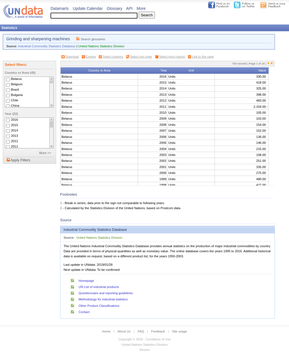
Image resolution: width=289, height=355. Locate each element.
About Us (124, 331)
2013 (14, 135)
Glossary (114, 8)
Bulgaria (17, 95)
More (141, 8)
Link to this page (203, 56)
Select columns (113, 56)
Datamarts (60, 8)
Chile (14, 100)
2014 (14, 130)
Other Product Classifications (99, 305)
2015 (14, 125)
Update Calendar (88, 8)
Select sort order (141, 56)
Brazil (15, 89)
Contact (84, 312)
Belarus (16, 79)
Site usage (179, 331)
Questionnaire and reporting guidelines (106, 293)
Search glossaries (93, 39)
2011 (14, 146)
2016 (14, 119)
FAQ (141, 331)
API (129, 8)
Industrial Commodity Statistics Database (47, 46)
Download (72, 56)
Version (144, 349)
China (15, 105)
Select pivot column (172, 56)
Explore (91, 56)
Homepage (86, 280)
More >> (45, 153)
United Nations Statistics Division (101, 46)
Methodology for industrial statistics (103, 299)
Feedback (158, 331)
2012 (14, 141)
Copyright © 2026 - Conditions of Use (144, 339)
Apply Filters (20, 160)
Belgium (17, 84)
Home (106, 331)
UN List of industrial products (99, 287)
